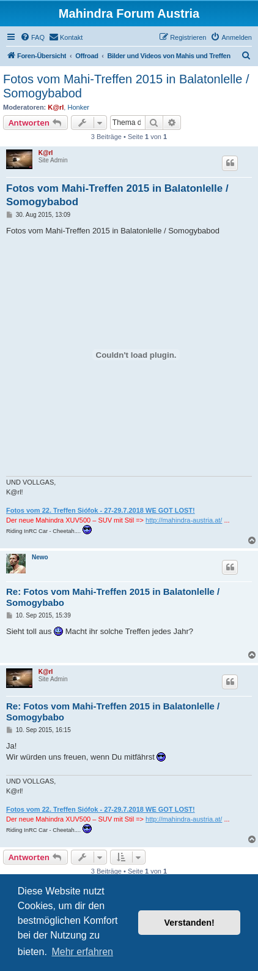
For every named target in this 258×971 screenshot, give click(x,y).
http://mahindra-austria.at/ (184, 520)
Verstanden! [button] (189, 923)
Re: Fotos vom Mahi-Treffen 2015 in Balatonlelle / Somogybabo (112, 597)
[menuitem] (32, 37)
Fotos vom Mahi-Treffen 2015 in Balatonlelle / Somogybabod (126, 86)
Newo (40, 557)
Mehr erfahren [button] (82, 951)
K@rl (56, 107)
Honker (78, 107)
